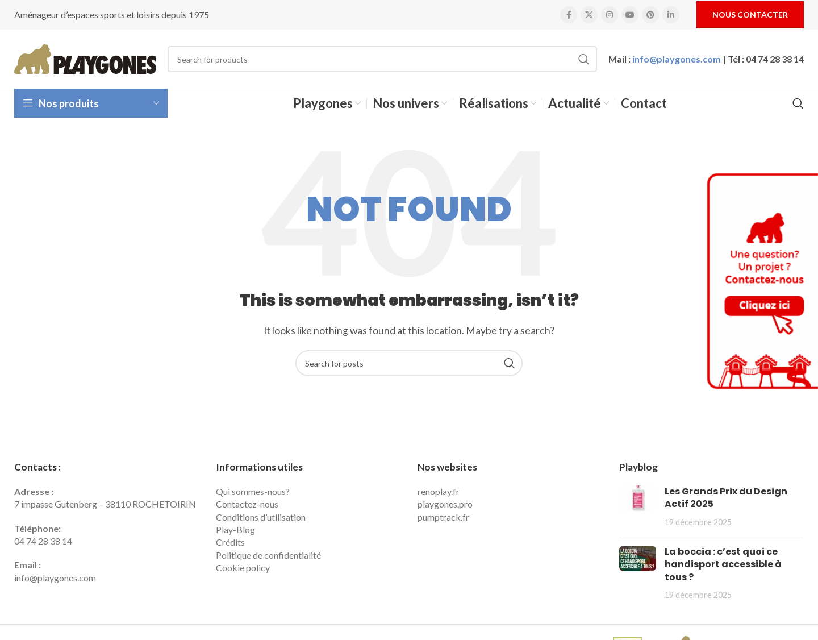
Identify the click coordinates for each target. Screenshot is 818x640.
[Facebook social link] (568, 14)
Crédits (230, 542)
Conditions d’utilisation (261, 517)
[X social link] (589, 14)
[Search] (382, 59)
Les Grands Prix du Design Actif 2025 (726, 497)
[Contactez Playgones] (761, 281)
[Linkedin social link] (670, 14)
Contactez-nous (247, 503)
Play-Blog (235, 529)
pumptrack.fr (443, 517)
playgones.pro (445, 503)
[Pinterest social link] (650, 14)
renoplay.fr (439, 491)
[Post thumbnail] (637, 506)
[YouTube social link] (629, 14)
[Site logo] (85, 57)
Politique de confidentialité (268, 555)
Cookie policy (243, 567)
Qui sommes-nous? (253, 491)
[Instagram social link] (609, 14)
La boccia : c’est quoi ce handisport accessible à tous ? (723, 564)
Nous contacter (750, 14)
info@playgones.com (676, 58)
